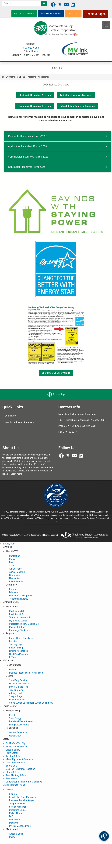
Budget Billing (16, 647)
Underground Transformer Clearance (24, 781)
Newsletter (14, 578)
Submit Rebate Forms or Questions (77, 106)
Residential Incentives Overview (35, 95)
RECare (12, 657)
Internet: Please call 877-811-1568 (26, 672)
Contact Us (10, 415)
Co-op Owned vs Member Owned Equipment (30, 702)
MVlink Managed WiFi (20, 826)
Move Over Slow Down (17, 746)
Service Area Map (17, 806)
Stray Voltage (15, 696)
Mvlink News (15, 813)
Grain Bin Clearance (15, 762)
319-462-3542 (73, 426)
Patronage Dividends (19, 630)
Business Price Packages (21, 800)
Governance (15, 575)
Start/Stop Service (18, 680)
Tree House (11, 778)
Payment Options (17, 627)
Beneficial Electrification (21, 721)
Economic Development (20, 595)
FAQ (11, 816)
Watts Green (15, 735)
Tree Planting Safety (16, 775)
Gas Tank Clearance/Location (20, 769)
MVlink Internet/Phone (14, 785)
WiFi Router (15, 819)
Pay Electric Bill (16, 611)
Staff (11, 565)
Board (12, 562)
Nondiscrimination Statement (19, 422)
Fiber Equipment (17, 699)
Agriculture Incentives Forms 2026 (27, 146)
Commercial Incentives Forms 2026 (28, 156)
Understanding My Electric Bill (23, 624)
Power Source (16, 581)
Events (12, 589)
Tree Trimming (16, 690)
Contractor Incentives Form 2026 (26, 166)
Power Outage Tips (18, 687)
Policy (12, 837)
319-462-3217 (70, 432)
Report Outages (96, 13)
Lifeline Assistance (18, 651)
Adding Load (15, 693)
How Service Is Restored (21, 683)
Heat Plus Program (18, 654)
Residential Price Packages (22, 797)
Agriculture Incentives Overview (76, 95)
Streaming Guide (17, 810)
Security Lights (16, 644)
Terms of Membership (20, 617)
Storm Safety (12, 772)
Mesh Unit (14, 822)
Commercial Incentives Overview (35, 106)
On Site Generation (18, 732)
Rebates (13, 641)
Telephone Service (18, 803)
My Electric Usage (18, 620)
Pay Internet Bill (16, 614)
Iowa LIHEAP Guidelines (21, 638)
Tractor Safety (13, 756)
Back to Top (59, 394)
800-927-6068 (31, 47)
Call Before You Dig (15, 743)
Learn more (16, 474)
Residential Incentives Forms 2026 (27, 136)
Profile (12, 559)
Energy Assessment (19, 724)
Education (14, 592)
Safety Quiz (11, 765)
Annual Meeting (16, 572)
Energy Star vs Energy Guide (56, 373)
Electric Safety (13, 749)
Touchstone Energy (18, 598)
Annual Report (16, 568)
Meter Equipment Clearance (19, 759)
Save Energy (15, 718)
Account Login (16, 833)
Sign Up (13, 794)
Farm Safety (12, 753)
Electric (12, 669)
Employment (9, 543)
